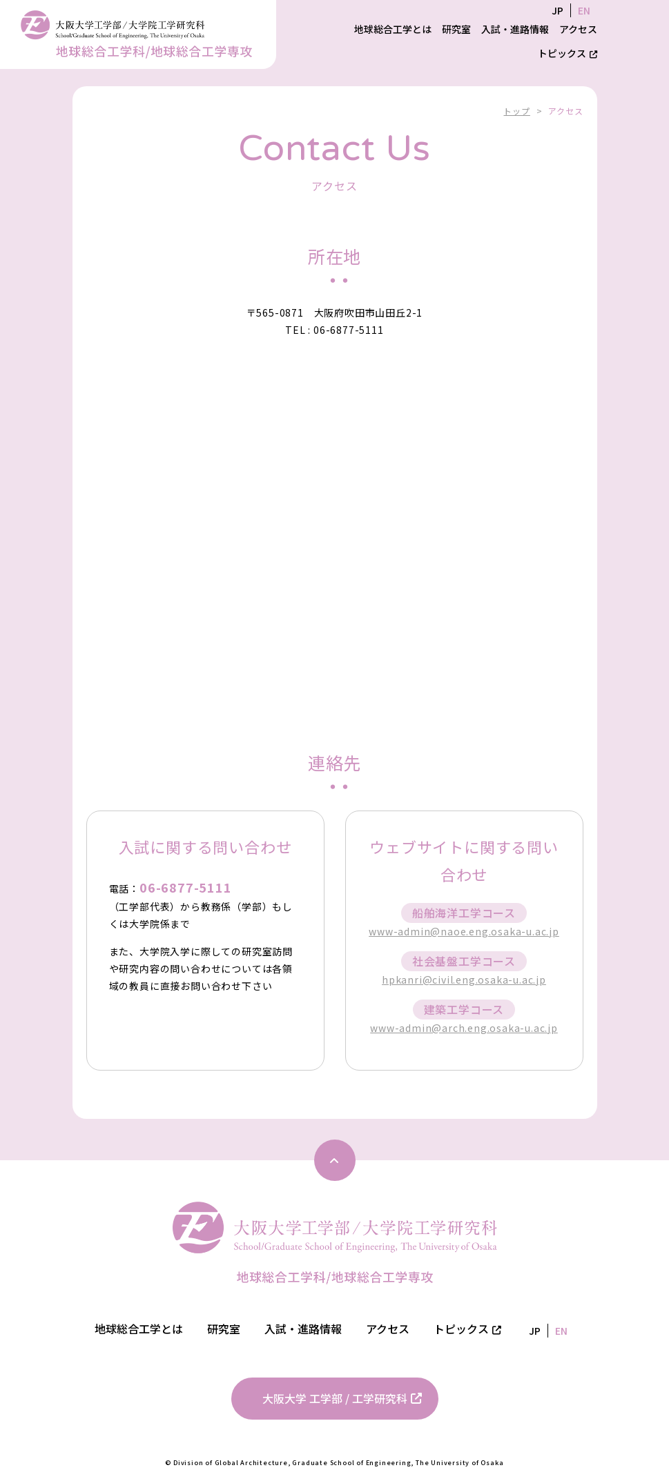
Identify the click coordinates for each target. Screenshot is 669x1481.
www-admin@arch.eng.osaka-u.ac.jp (464, 1028)
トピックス (567, 53)
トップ (516, 111)
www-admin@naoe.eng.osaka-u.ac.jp (464, 931)
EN (584, 10)
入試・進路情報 (515, 29)
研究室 (456, 29)
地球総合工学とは (393, 29)
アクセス (578, 29)
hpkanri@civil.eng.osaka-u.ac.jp (464, 979)
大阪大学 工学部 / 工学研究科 (342, 1398)
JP (557, 10)
